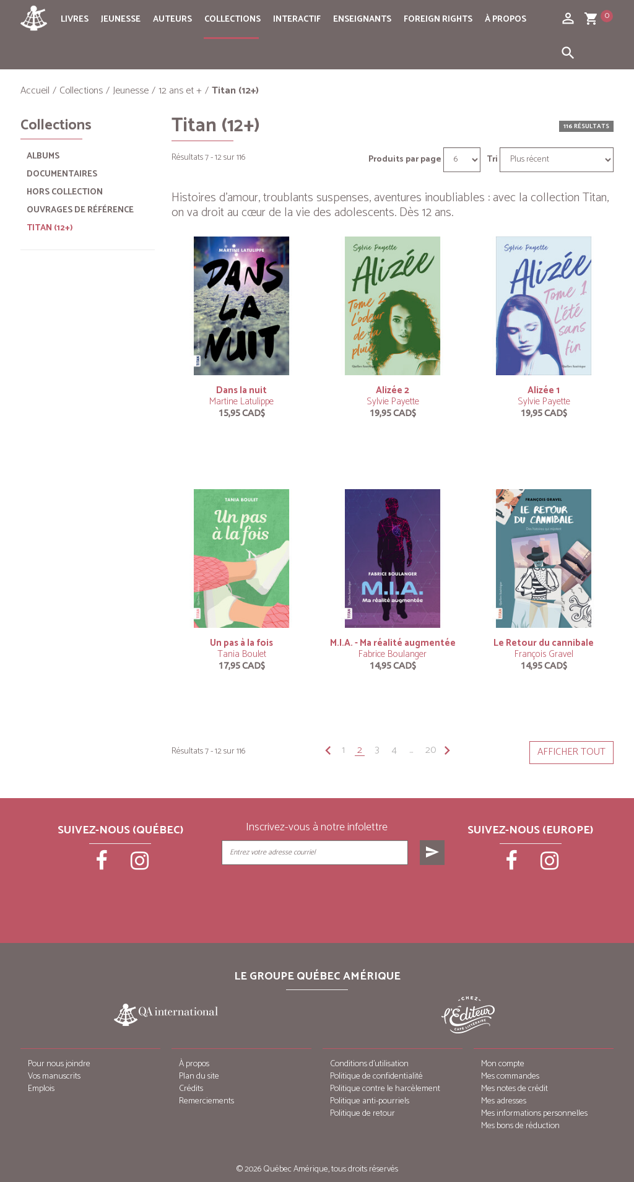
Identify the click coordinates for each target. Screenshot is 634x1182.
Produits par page (404, 160)
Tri (492, 160)
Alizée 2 (392, 390)
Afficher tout (571, 752)
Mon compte (502, 1064)
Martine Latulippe (241, 401)
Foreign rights (438, 19)
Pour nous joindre (59, 1064)
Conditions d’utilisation (369, 1064)
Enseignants (362, 19)
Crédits (191, 1089)
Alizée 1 (544, 390)
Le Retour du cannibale (543, 643)
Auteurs (172, 19)
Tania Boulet (241, 654)
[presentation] (334, 896)
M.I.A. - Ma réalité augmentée (393, 643)
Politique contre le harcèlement (385, 1089)
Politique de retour (362, 1113)
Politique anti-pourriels (369, 1101)
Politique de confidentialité (376, 1076)
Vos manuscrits (54, 1076)
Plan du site (199, 1076)
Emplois (41, 1089)
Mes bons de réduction (520, 1126)
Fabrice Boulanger (392, 654)
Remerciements (206, 1101)
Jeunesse (121, 19)
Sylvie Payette (393, 401)
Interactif (297, 19)
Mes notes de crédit (514, 1089)
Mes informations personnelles (534, 1113)
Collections (232, 19)
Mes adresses (503, 1101)
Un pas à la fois (241, 643)
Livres (75, 19)
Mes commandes (510, 1076)
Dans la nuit (241, 390)
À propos (505, 19)
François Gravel (544, 654)
